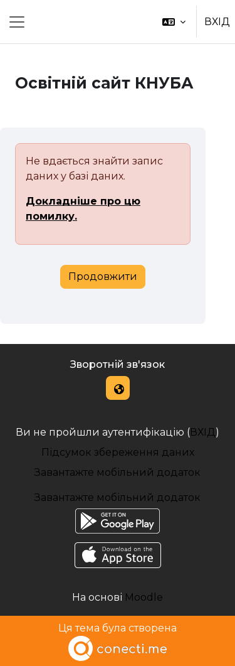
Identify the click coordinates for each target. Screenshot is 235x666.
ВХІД (217, 22)
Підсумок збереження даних (117, 452)
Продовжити (102, 276)
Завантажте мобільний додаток (117, 472)
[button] (174, 21)
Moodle (144, 597)
